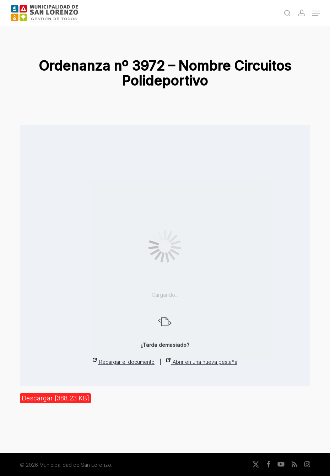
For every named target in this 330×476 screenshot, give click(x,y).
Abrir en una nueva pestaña (201, 361)
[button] (316, 13)
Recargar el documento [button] (124, 361)
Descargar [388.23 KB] (55, 398)
